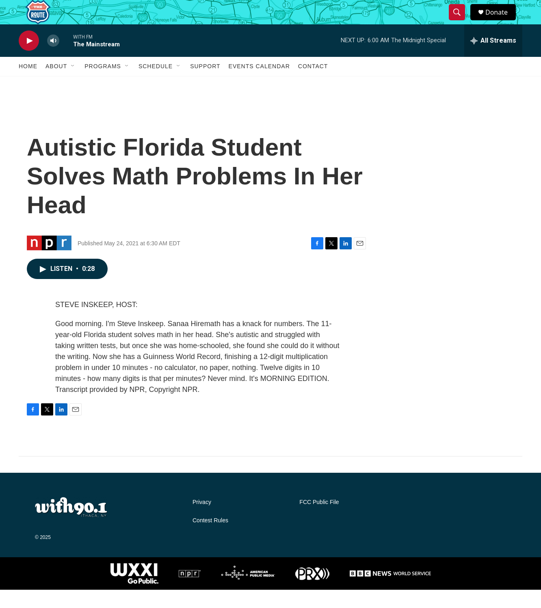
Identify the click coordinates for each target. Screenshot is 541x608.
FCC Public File (319, 520)
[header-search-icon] (460, 21)
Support (205, 84)
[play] (28, 59)
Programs (102, 84)
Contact (313, 84)
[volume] (53, 59)
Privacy (202, 520)
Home (28, 84)
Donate (501, 21)
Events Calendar (259, 84)
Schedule (155, 84)
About (56, 84)
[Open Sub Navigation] (73, 84)
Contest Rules (210, 539)
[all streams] (493, 59)
